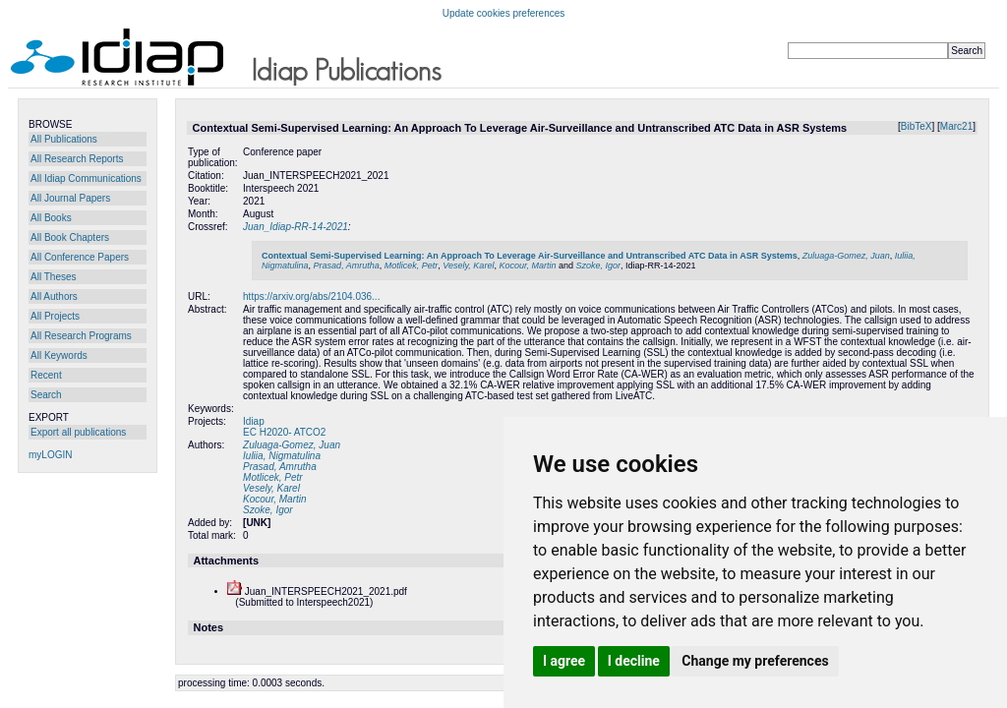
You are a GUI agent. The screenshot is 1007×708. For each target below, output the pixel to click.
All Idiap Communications (86, 178)
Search (46, 394)
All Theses (53, 276)
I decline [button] (634, 661)
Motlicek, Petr (412, 265)
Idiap (254, 421)
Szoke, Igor (598, 265)
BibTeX (916, 126)
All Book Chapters (69, 237)
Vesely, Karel (468, 265)
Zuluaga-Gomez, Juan (846, 256)
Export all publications (78, 432)
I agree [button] (564, 661)
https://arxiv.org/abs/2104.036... (311, 296)
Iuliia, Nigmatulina (282, 455)
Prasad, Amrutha (347, 265)
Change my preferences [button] (754, 661)
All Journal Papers (70, 198)
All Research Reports (76, 158)
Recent (46, 375)
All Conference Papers (79, 257)
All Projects (55, 316)
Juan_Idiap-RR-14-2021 (295, 226)
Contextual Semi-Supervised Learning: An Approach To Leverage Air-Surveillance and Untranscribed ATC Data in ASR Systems (530, 256)
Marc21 (956, 126)
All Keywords (59, 355)
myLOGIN (50, 454)
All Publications (63, 139)
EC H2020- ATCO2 (284, 432)
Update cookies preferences (504, 13)
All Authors (54, 296)
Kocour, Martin (527, 265)
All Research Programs (81, 335)
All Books (51, 217)
